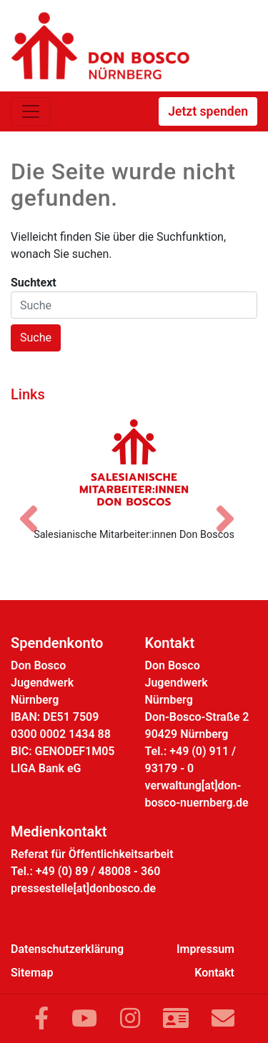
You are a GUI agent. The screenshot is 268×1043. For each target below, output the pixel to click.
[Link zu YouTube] (84, 1018)
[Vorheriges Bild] (36, 506)
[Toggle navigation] (31, 111)
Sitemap (32, 972)
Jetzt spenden (208, 111)
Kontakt (214, 972)
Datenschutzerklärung (67, 949)
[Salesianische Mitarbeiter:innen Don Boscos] (134, 462)
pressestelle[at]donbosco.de (83, 888)
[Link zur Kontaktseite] (176, 1018)
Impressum (205, 949)
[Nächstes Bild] (232, 506)
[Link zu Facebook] (41, 1018)
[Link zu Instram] (130, 1018)
